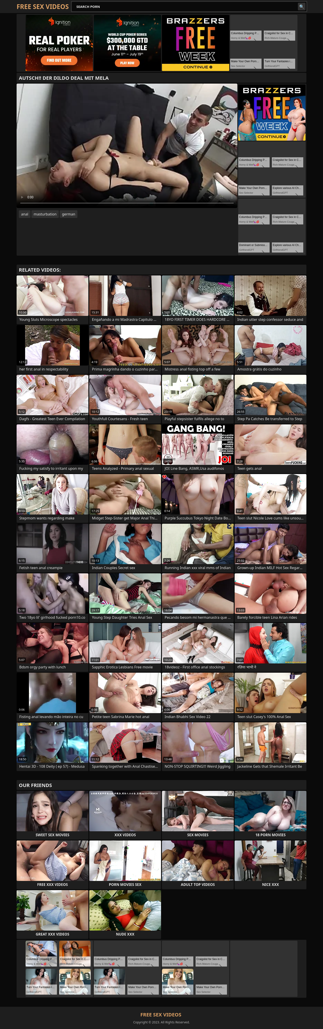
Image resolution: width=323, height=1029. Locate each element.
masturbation (45, 214)
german (68, 214)
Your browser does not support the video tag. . (127, 146)
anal (24, 214)
